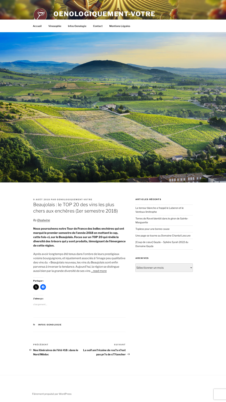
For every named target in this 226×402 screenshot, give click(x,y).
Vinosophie (54, 25)
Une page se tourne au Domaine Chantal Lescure (163, 235)
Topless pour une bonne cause (152, 228)
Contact (98, 25)
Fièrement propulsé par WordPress (52, 393)
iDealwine (43, 220)
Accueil (37, 25)
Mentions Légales (119, 25)
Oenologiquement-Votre (104, 14)
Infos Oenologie (77, 25)
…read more (99, 271)
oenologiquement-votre (74, 199)
